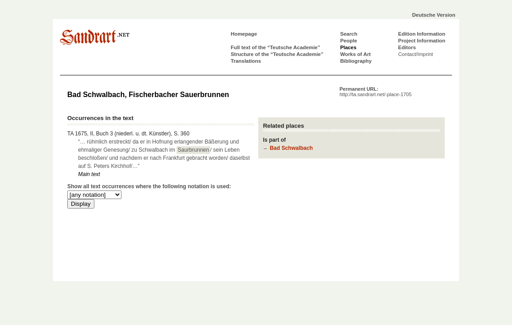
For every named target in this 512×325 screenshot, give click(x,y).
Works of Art (355, 54)
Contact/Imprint (415, 54)
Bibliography (356, 61)
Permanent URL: (376, 91)
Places (348, 47)
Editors (407, 47)
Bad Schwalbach (291, 148)
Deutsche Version (434, 15)
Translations (246, 61)
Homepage (244, 34)
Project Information (421, 40)
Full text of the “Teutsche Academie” (275, 47)
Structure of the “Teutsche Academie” (277, 54)
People (348, 40)
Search (348, 34)
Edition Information (421, 34)
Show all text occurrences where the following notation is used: (149, 186)
